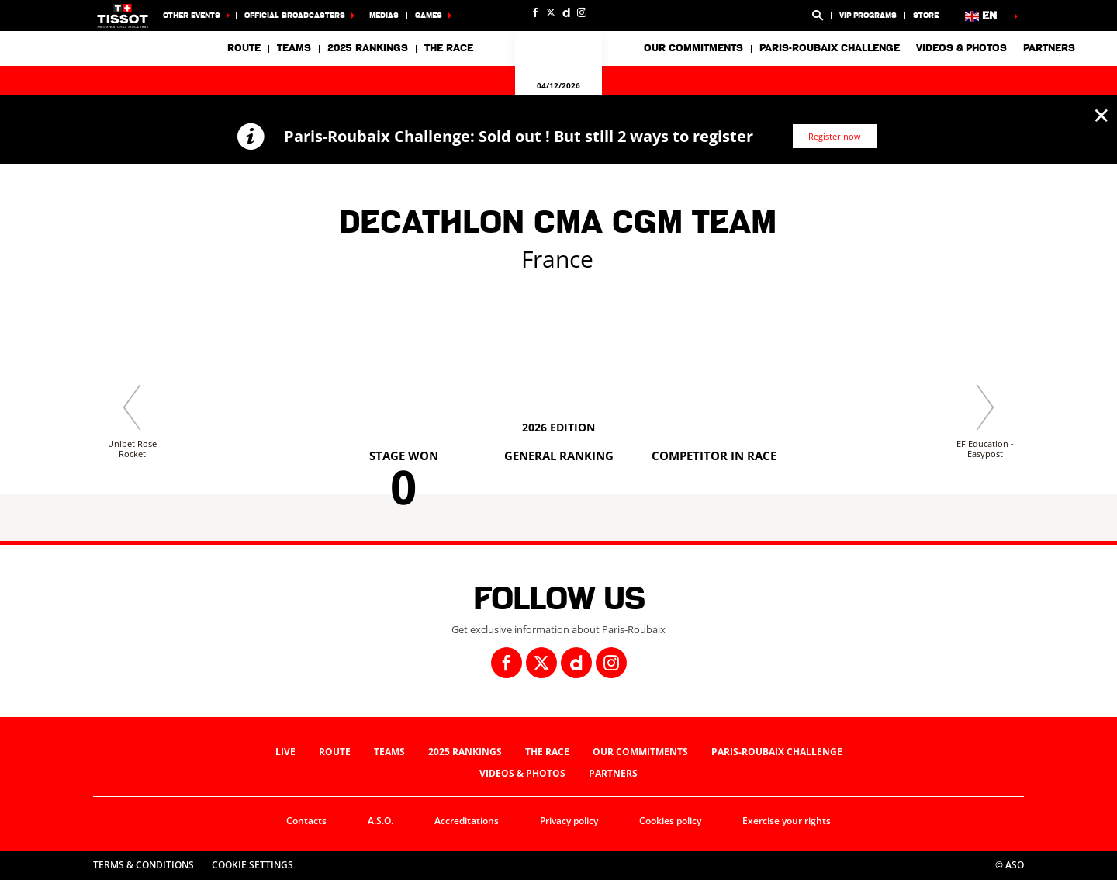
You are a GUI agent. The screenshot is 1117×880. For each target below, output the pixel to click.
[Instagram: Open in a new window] (581, 12)
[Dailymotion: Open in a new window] (566, 12)
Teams (389, 751)
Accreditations (466, 820)
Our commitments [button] (693, 48)
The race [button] (448, 48)
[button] (817, 15)
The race (547, 751)
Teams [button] (294, 48)
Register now (834, 136)
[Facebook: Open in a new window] (535, 12)
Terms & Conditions (143, 864)
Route (244, 48)
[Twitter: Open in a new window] (550, 12)
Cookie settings (252, 864)
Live (285, 751)
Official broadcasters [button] (294, 15)
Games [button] (428, 15)
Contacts (306, 820)
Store (926, 15)
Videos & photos (961, 48)
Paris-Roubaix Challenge (829, 48)
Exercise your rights (786, 820)
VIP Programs (868, 15)
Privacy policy (569, 820)
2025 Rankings (367, 48)
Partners (1049, 48)
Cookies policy (670, 820)
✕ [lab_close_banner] (1101, 115)
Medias (384, 15)
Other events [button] (191, 15)
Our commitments (640, 751)
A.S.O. (380, 820)
